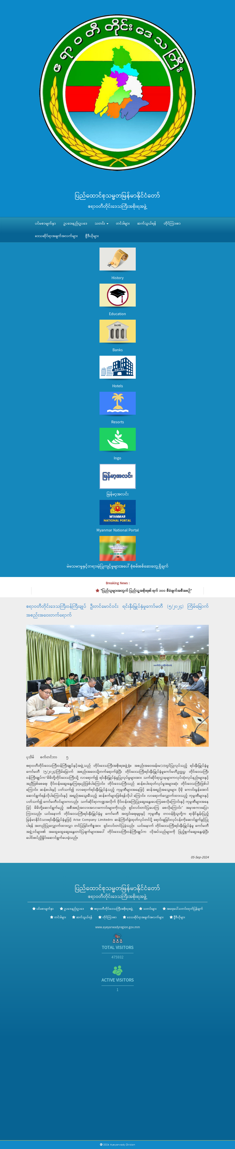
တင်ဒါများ (123, 223)
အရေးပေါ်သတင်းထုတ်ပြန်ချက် (185, 909)
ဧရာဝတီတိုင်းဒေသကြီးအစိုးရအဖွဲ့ (113, 909)
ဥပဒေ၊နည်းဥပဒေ (75, 223)
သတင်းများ (149, 909)
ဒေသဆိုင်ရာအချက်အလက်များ (56, 236)
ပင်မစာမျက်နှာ (45, 223)
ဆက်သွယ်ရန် (146, 223)
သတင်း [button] (101, 223)
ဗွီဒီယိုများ (92, 236)
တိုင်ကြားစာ (172, 223)
